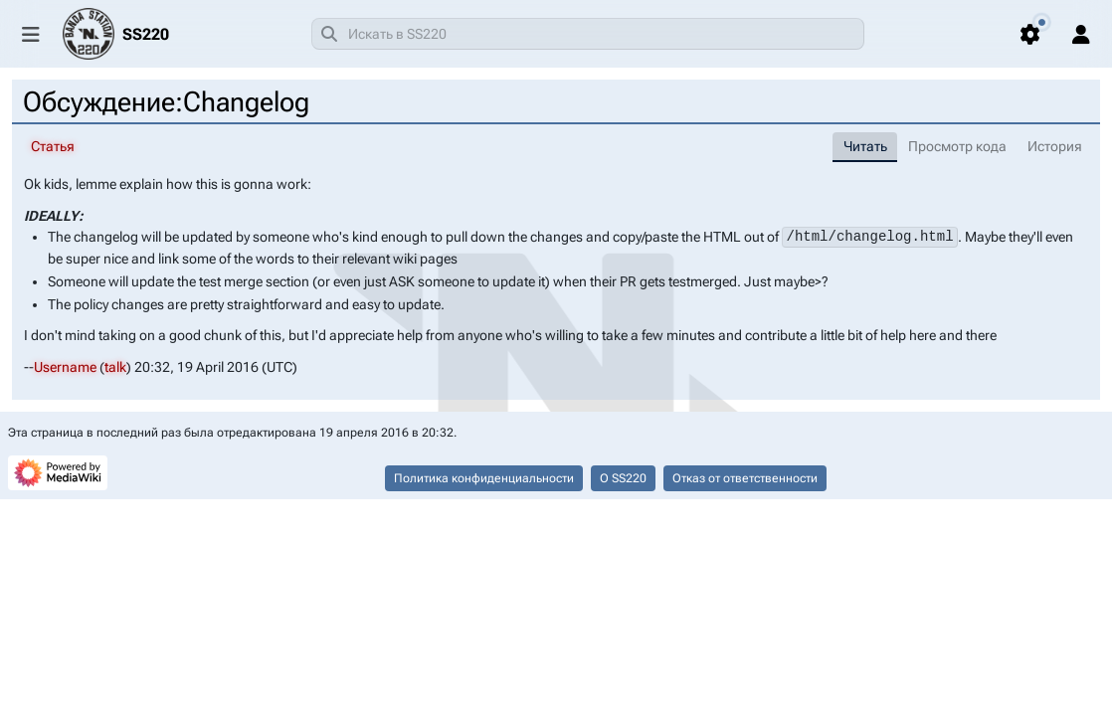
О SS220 (623, 478)
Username (65, 366)
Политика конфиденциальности (484, 478)
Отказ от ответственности (745, 478)
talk (115, 366)
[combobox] (587, 34)
